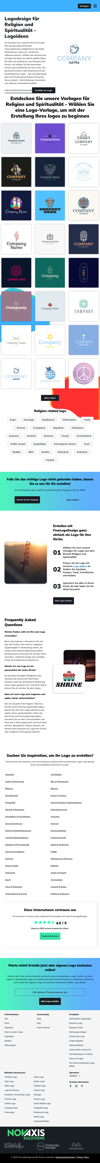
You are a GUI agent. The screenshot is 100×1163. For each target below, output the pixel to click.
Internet (55, 823)
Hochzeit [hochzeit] (31, 436)
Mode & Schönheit (59, 844)
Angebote (9, 1027)
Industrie (55, 816)
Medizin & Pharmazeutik (17, 844)
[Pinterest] (83, 1086)
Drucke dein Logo (77, 1036)
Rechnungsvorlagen (77, 1032)
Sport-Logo (39, 1077)
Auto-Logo (9, 1081)
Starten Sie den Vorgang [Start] (27, 500)
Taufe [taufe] (87, 444)
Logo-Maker (80, 566)
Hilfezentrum (10, 1045)
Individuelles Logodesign (80, 1019)
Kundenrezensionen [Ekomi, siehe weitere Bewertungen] (50, 936)
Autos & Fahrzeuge (14, 781)
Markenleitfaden (76, 1045)
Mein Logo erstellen (63, 601)
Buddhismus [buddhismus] (48, 419)
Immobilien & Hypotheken (18, 816)
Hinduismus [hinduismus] (78, 427)
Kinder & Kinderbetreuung (18, 830)
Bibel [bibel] (31, 452)
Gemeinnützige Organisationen (66, 802)
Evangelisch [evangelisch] (39, 427)
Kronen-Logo (39, 1099)
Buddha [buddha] (45, 452)
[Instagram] (77, 1086)
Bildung (9, 788)
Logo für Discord (12, 1090)
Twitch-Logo (10, 1103)
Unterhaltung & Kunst (16, 893)
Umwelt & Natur (59, 886)
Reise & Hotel (11, 865)
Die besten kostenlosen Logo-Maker (82, 1064)
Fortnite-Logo (10, 1099)
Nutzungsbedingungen (65, 1157)
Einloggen (84, 6)
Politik (54, 851)
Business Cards (76, 1027)
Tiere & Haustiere (13, 886)
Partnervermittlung (14, 851)
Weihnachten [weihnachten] (69, 419)
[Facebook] (71, 1086)
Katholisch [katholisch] (82, 452)
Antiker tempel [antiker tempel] (17, 444)
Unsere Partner (43, 1027)
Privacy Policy (83, 1157)
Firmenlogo (9, 1112)
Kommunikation (58, 830)
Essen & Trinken (58, 795)
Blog (39, 1019)
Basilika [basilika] (16, 452)
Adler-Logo (9, 1086)
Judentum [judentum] (14, 436)
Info (6, 1019)
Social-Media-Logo (42, 1103)
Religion (55, 865)
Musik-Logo (39, 1117)
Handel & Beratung (14, 809)
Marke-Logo (39, 1081)
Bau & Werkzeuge (59, 781)
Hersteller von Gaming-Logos (17, 1094)
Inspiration (9, 1036)
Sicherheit (10, 872)
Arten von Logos (76, 1058)
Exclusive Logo (75, 1023)
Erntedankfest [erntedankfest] (84, 436)
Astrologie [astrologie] (29, 419)
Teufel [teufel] (87, 419)
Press (7, 1023)
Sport (8, 879)
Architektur (56, 774)
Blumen (54, 788)
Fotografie (10, 802)
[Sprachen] (74, 1076)
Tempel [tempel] (65, 436)
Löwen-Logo (39, 1090)
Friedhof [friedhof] (50, 460)
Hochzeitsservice (59, 809)
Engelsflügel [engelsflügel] (39, 444)
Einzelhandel (11, 795)
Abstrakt (9, 774)
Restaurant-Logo (41, 1112)
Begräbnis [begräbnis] (58, 427)
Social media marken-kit (80, 1050)
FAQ (39, 1023)
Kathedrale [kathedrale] (63, 452)
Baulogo (37, 1094)
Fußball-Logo (40, 1086)
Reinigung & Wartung (61, 858)
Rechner (9, 858)
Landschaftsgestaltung (16, 837)
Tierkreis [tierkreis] (21, 427)
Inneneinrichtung (13, 823)
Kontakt (8, 1041)
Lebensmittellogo (41, 1121)
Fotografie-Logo (41, 1108)
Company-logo (11, 1108)
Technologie (57, 879)
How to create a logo (14, 1032)
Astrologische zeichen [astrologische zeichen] (65, 444)
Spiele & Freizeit (58, 872)
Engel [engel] (12, 419)
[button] (16, 138)
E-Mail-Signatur (76, 1041)
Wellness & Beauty (60, 893)
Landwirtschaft (58, 837)
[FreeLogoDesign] (22, 6)
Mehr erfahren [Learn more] (73, 500)
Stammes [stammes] (48, 436)
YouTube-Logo (11, 1077)
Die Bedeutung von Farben (81, 1054)
